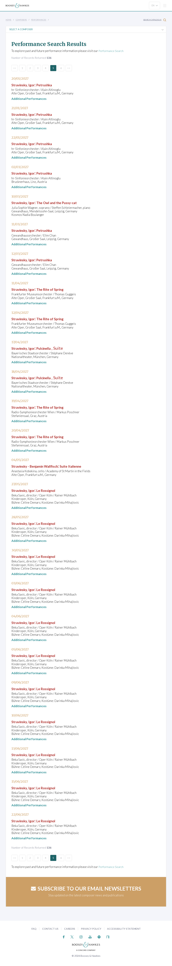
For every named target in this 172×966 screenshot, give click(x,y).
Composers (21, 20)
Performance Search (111, 51)
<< (14, 68)
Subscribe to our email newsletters (86, 888)
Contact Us (50, 928)
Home (8, 20)
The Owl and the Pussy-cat (68, 202)
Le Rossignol (55, 490)
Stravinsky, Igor (26, 84)
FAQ (33, 928)
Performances (38, 20)
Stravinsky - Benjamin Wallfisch (41, 466)
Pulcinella (52, 348)
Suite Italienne (87, 466)
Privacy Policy (91, 928)
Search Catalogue (154, 19)
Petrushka (53, 84)
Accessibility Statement (124, 928)
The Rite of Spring (60, 289)
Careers (69, 928)
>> (68, 68)
